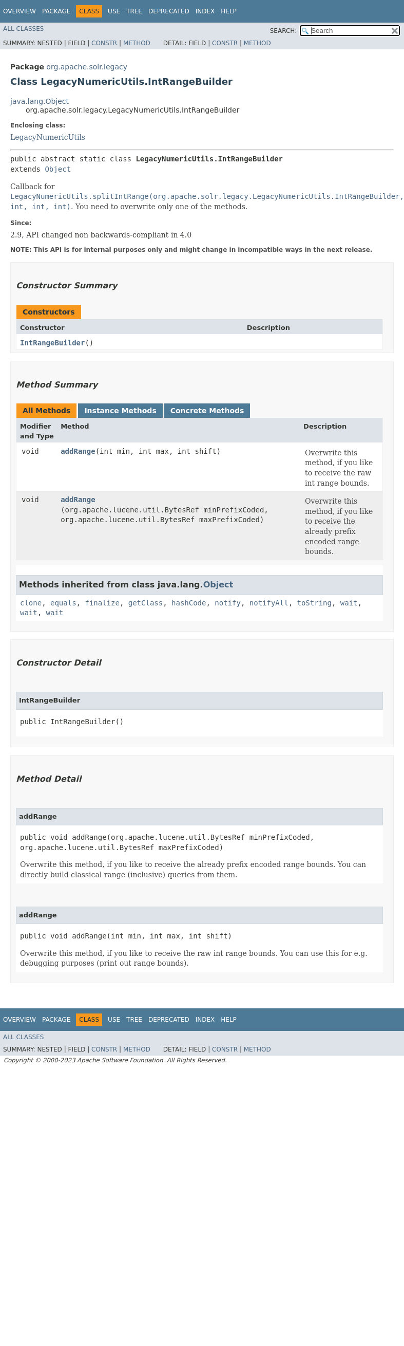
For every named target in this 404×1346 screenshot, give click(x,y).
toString (314, 603)
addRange (78, 451)
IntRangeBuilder (52, 343)
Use (114, 11)
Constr (104, 43)
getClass (145, 603)
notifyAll (268, 603)
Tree (134, 11)
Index (205, 11)
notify (228, 603)
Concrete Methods (207, 411)
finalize (102, 603)
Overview (19, 11)
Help (229, 11)
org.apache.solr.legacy (86, 67)
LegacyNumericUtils (47, 137)
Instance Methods (120, 411)
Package (56, 11)
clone (31, 603)
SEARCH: (283, 30)
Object (58, 169)
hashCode (188, 603)
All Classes (23, 28)
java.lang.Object (39, 101)
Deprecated (168, 11)
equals (63, 603)
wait (349, 603)
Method (136, 43)
